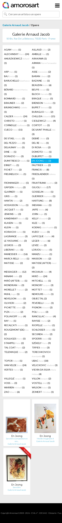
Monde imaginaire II (45, 438)
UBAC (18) (40, 360)
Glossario (52, 513)
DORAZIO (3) (14, 156)
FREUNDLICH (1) (15, 174)
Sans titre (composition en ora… (17, 439)
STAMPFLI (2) (14, 343)
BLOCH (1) (41, 94)
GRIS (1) (10, 196)
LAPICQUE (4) (43, 236)
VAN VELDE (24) (15, 365)
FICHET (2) (13, 169)
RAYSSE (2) (41, 320)
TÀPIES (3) (41, 347)
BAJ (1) (11, 76)
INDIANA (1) (41, 205)
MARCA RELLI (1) (16, 258)
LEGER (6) (41, 240)
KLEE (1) (38, 222)
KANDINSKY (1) (16, 218)
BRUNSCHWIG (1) (15, 109)
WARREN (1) (14, 387)
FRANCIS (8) (40, 169)
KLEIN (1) (11, 227)
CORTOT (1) (41, 125)
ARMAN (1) (44, 65)
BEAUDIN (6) (41, 85)
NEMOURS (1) (43, 294)
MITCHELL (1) (41, 280)
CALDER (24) (15, 116)
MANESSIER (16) (16, 254)
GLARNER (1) (13, 191)
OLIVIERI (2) (15, 303)
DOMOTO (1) (42, 151)
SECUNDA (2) (42, 334)
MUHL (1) (12, 294)
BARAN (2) (41, 76)
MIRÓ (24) (39, 276)
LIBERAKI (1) (13, 249)
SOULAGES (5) (15, 338)
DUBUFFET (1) (41, 156)
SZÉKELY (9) (41, 343)
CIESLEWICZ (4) (44, 120)
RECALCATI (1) (16, 325)
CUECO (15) (13, 129)
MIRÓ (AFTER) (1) (15, 280)
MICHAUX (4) (42, 271)
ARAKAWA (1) (39, 58)
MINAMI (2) (13, 276)
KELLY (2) (41, 218)
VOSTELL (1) (41, 383)
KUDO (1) (41, 231)
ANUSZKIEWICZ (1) (16, 60)
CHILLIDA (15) (43, 116)
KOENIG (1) (44, 227)
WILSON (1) (41, 387)
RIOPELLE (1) (43, 325)
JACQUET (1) (13, 209)
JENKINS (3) (12, 214)
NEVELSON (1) (15, 298)
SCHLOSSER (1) (43, 329)
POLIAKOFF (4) (15, 316)
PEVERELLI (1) (43, 303)
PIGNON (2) (42, 307)
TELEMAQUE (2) (15, 352)
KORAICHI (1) (14, 231)
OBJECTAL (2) (39, 298)
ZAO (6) (12, 391)
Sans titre (17, 487)
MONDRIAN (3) (14, 285)
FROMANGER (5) (16, 182)
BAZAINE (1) (41, 80)
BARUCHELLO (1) (17, 82)
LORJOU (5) (42, 249)
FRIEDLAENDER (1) (44, 176)
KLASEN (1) (12, 222)
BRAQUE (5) (42, 98)
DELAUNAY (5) (14, 147)
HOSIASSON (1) (16, 205)
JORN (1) (39, 214)
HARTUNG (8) (42, 200)
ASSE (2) (41, 71)
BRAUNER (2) (14, 102)
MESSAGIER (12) (15, 271)
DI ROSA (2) (41, 147)
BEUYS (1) (40, 89)
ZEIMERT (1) (43, 391)
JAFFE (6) (40, 209)
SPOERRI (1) (41, 338)
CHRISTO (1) (15, 120)
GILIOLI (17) (41, 187)
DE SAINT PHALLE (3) (43, 131)
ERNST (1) (11, 165)
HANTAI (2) (13, 200)
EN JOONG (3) (41, 160)
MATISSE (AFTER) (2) (44, 265)
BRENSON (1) (43, 102)
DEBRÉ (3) (40, 138)
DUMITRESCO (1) (16, 160)
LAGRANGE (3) (16, 236)
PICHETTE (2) (14, 307)
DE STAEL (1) (14, 138)
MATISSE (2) (13, 263)
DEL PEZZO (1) (14, 142)
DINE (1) (10, 151)
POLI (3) (40, 311)
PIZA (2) (13, 311)
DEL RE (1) (40, 142)
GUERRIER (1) (43, 196)
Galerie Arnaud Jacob (15, 25)
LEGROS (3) (12, 245)
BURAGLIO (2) (42, 111)
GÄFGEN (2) (15, 187)
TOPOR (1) (13, 360)
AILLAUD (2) (41, 49)
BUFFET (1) (41, 107)
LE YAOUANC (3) (15, 240)
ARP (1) (10, 71)
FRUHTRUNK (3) (44, 182)
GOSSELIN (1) (42, 191)
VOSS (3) (10, 383)
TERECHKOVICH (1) (41, 354)
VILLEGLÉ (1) (14, 378)
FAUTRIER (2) (41, 165)
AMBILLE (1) (40, 54)
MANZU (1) (42, 254)
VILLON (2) (41, 378)
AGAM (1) (12, 49)
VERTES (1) (13, 369)
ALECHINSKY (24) (16, 54)
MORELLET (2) (16, 289)
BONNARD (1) (14, 98)
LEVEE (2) (39, 245)
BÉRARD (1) (16, 91)
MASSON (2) (41, 258)
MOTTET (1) (42, 289)
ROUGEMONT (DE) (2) (16, 332)
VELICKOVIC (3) (45, 365)
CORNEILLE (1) (17, 125)
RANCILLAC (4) (44, 316)
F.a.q (59, 513)
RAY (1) (10, 320)
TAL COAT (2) (14, 347)
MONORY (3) (42, 285)
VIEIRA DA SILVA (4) (44, 371)
